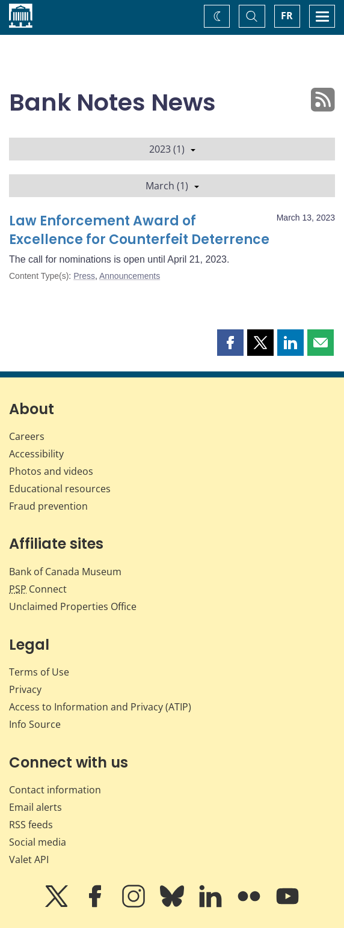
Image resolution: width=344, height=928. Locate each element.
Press (84, 276)
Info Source (35, 724)
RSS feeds (31, 824)
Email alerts (35, 807)
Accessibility (36, 453)
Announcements (129, 276)
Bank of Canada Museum (65, 571)
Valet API (29, 859)
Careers (27, 436)
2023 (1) (172, 149)
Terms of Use (39, 672)
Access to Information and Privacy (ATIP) (100, 706)
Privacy (25, 689)
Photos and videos (51, 471)
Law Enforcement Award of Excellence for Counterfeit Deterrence (139, 230)
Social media (37, 842)
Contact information (55, 789)
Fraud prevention (48, 506)
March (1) (172, 185)
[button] (230, 342)
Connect (38, 589)
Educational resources (60, 488)
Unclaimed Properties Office (73, 606)
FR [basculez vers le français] (287, 15)
